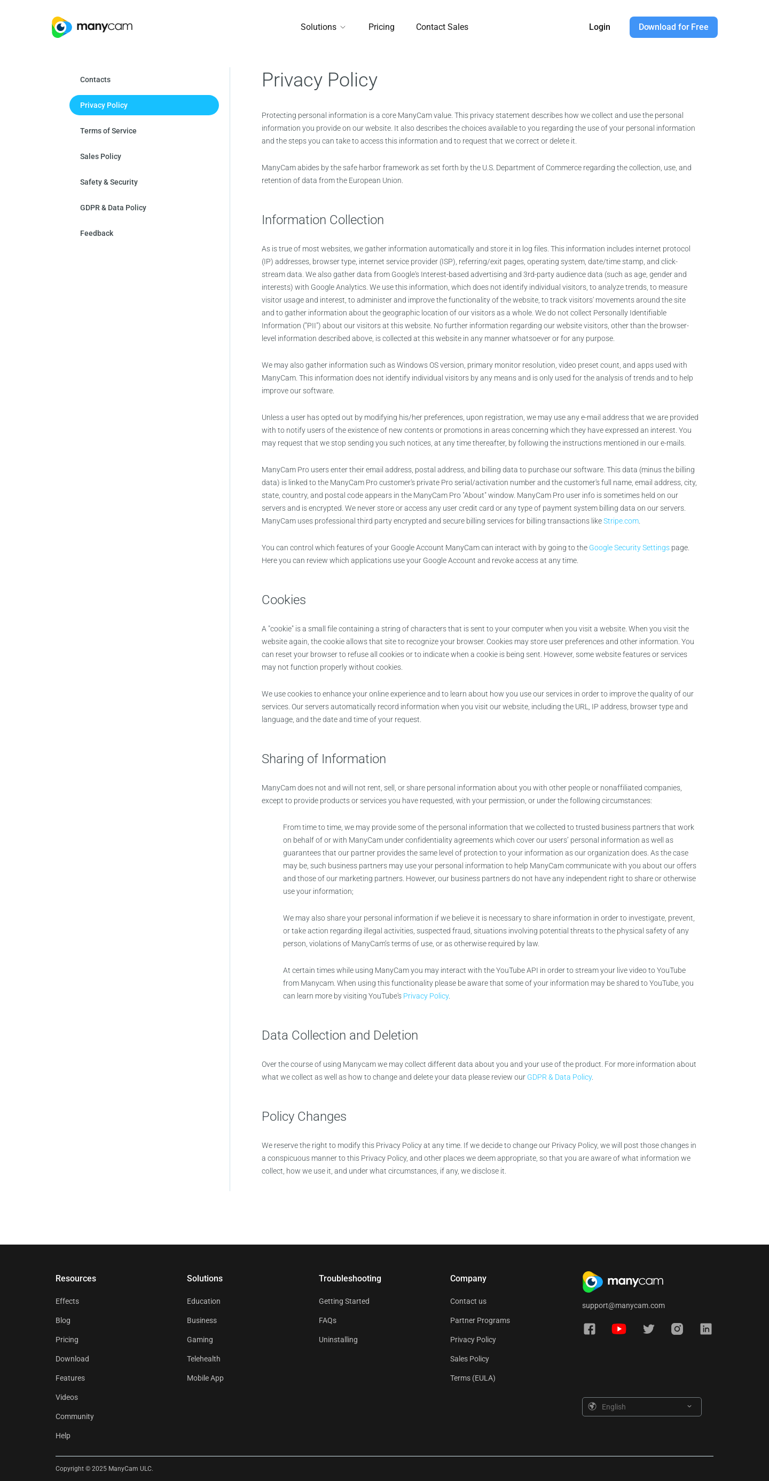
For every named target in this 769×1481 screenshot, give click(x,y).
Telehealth (204, 1359)
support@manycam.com (623, 1305)
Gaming (200, 1339)
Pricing (381, 27)
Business (202, 1320)
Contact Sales (442, 27)
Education (204, 1301)
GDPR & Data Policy (559, 1077)
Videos (67, 1397)
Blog (63, 1320)
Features (70, 1378)
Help (63, 1435)
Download (72, 1359)
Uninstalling (338, 1339)
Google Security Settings (630, 547)
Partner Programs (480, 1320)
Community (75, 1416)
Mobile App (205, 1378)
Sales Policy (469, 1359)
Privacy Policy (426, 996)
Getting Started (344, 1301)
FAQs (327, 1320)
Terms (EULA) (473, 1378)
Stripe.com (621, 521)
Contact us (468, 1301)
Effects (67, 1301)
